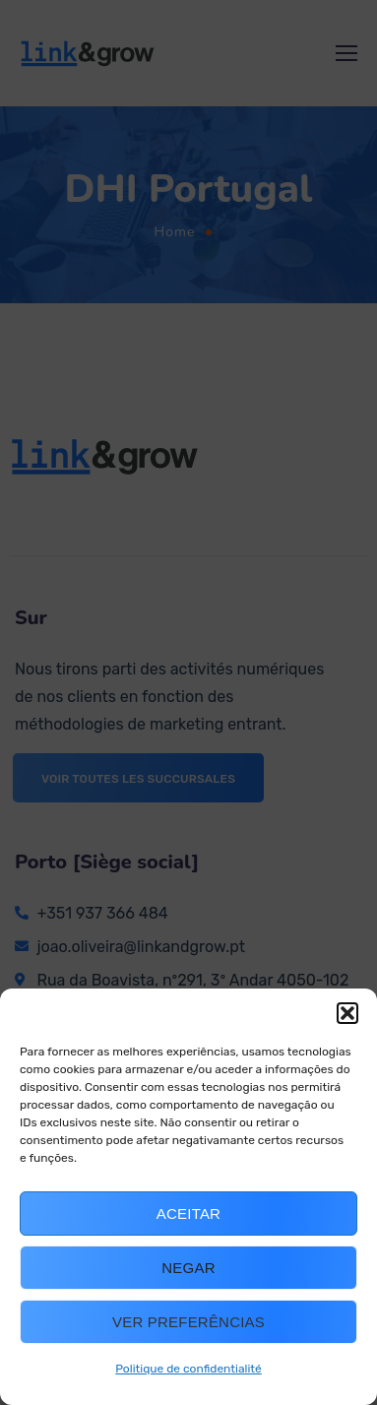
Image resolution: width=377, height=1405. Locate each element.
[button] (347, 1013)
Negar (188, 1267)
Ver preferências (188, 1321)
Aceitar (188, 1213)
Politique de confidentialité (188, 1368)
